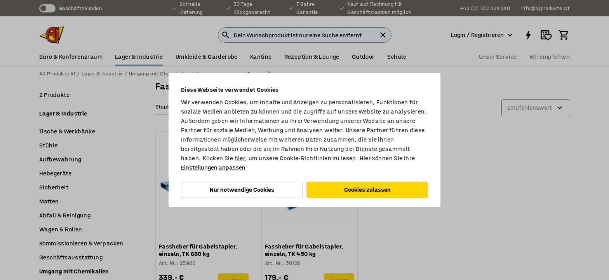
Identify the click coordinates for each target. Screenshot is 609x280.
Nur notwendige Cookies (242, 189)
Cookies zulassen (367, 189)
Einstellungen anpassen (213, 167)
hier (240, 158)
